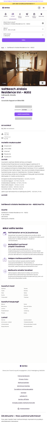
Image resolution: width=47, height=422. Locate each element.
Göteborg (26, 310)
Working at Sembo (23, 386)
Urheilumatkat (5, 324)
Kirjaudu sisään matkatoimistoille (23, 403)
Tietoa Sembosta (23, 376)
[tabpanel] (23, 31)
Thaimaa (26, 297)
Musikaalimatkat (28, 326)
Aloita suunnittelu (23, 114)
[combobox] (22, 24)
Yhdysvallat (4, 297)
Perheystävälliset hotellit (30, 324)
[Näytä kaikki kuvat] (42, 83)
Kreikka (26, 295)
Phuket (3, 313)
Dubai (25, 313)
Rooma (26, 308)
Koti (2, 47)
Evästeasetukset (23, 408)
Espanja (3, 288)
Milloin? (5, 28)
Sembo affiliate (23, 399)
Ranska (26, 290)
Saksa (25, 293)
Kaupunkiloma (5, 326)
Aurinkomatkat (27, 320)
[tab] (5, 15)
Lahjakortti (23, 396)
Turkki (2, 290)
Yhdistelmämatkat (28, 322)
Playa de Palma (28, 306)
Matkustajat (7, 34)
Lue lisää (4, 159)
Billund (3, 304)
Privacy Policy (23, 379)
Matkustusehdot (23, 382)
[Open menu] (43, 7)
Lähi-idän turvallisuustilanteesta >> (23, 3)
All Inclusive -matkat (6, 322)
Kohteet (23, 393)
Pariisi (25, 304)
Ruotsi (3, 295)
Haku (23, 40)
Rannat (3, 320)
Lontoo (3, 308)
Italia (2, 293)
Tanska (25, 288)
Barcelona (4, 306)
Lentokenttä (18, 109)
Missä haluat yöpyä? (9, 22)
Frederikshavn (5, 310)
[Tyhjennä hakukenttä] (43, 23)
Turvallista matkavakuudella (23, 389)
